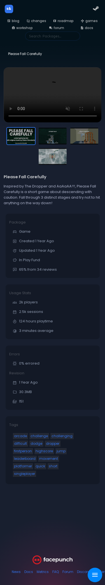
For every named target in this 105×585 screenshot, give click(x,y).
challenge (39, 436)
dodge (36, 443)
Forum (67, 571)
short (53, 466)
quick (40, 466)
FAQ (55, 571)
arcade (20, 436)
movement (48, 458)
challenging (62, 436)
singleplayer (24, 473)
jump (61, 451)
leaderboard (25, 458)
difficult (20, 443)
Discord (83, 571)
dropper (52, 443)
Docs (28, 571)
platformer (23, 466)
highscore (44, 451)
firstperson (23, 451)
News (16, 571)
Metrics (43, 571)
